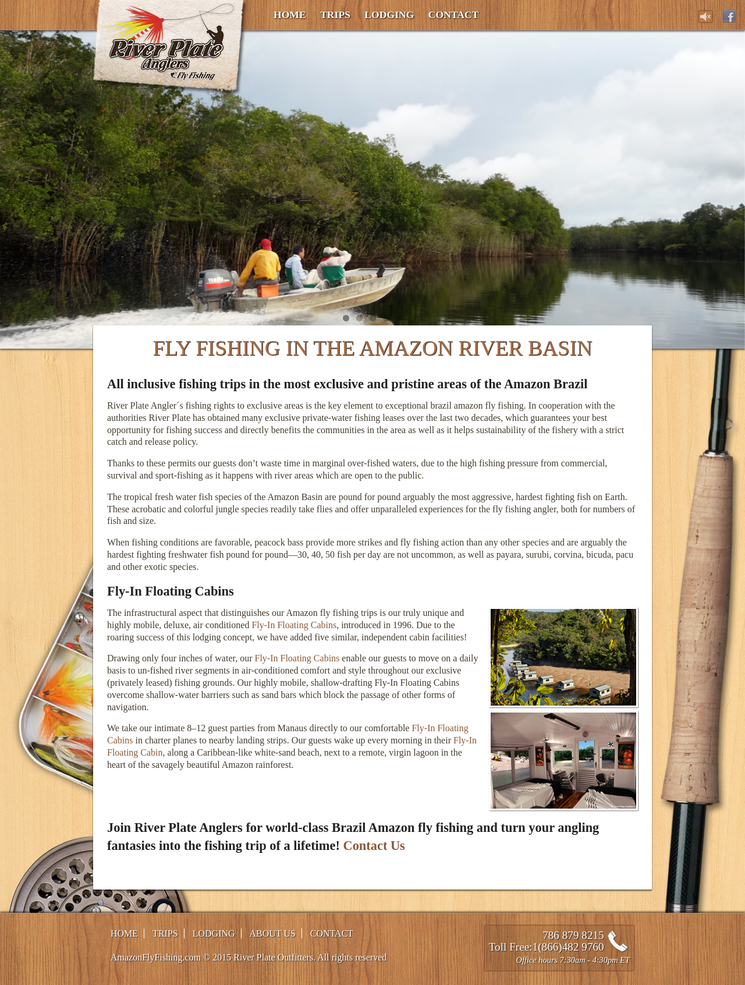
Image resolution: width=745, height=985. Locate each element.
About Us (273, 933)
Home (290, 14)
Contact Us (374, 845)
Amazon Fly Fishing (170, 48)
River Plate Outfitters (273, 957)
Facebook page (729, 16)
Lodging (389, 14)
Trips (335, 14)
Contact (453, 14)
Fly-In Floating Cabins (293, 625)
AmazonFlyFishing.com (156, 957)
